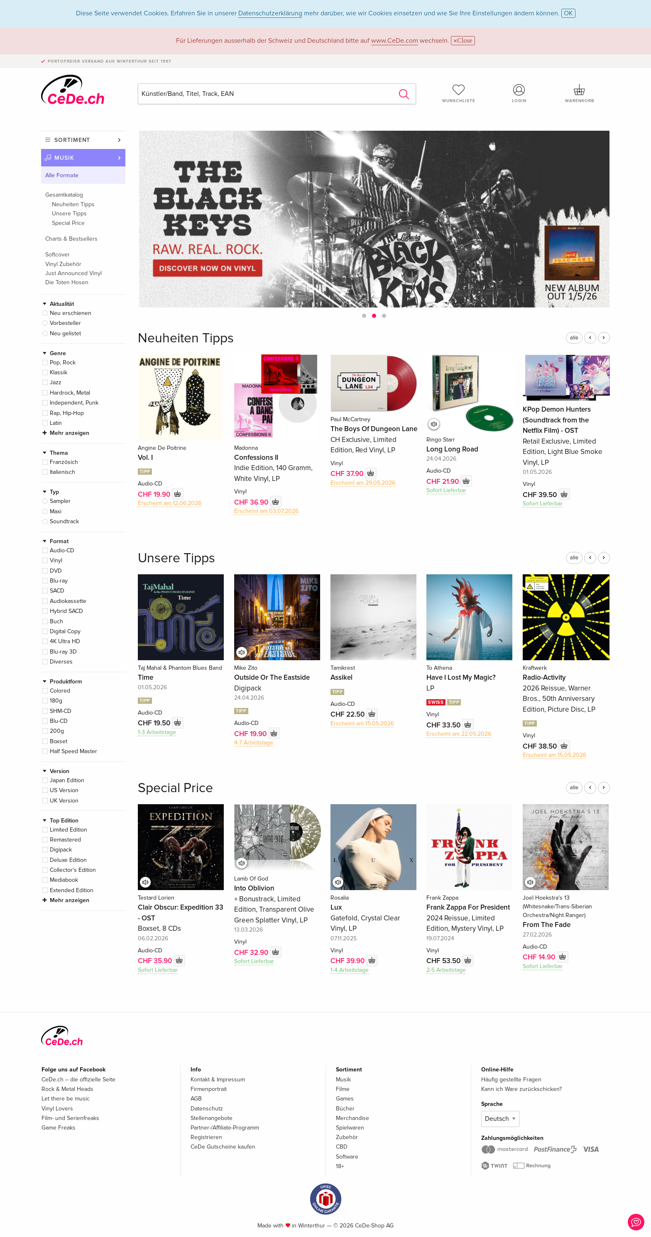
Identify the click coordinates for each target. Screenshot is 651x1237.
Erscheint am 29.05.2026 (362, 482)
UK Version (64, 800)
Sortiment (72, 140)
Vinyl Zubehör (63, 264)
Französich (64, 462)
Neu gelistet (65, 333)
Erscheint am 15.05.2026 (362, 723)
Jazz (55, 382)
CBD (342, 1146)
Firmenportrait (209, 1089)
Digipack (61, 849)
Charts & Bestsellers (71, 238)
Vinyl (56, 560)
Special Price (68, 223)
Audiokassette (68, 601)
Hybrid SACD (66, 611)
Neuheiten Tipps (73, 204)
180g (56, 700)
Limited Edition (68, 829)
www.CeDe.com (394, 41)
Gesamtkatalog (64, 194)
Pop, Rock (63, 362)
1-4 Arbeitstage (349, 969)
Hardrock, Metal (70, 392)
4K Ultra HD (65, 641)
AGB (196, 1098)
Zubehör (347, 1137)
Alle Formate (61, 175)
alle (574, 337)
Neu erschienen (70, 313)
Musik (64, 157)
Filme (343, 1089)
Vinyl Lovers (57, 1108)
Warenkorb (579, 93)
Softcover (57, 254)
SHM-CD (60, 711)
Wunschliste (458, 93)
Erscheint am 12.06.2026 (169, 503)
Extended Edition (71, 890)
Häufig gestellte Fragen (511, 1079)
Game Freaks (59, 1127)
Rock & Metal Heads (67, 1089)
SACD (57, 590)
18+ (340, 1166)
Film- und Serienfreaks (70, 1118)
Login (519, 93)
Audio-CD (62, 550)
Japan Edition (67, 780)
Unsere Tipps (69, 213)
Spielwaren (350, 1127)
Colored (60, 690)
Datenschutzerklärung (270, 13)
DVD (56, 570)
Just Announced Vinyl (73, 273)
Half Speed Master (73, 751)
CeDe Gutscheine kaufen (223, 1146)
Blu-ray (59, 580)
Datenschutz (207, 1108)
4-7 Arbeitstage (253, 742)
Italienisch (62, 472)
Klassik (58, 372)
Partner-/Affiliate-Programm (225, 1127)
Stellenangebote (211, 1118)
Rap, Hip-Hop (67, 413)
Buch (56, 621)
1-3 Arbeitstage (157, 732)
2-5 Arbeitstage (446, 969)
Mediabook (64, 879)
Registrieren (206, 1137)
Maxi (55, 511)
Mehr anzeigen (69, 433)
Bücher (345, 1108)
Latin (56, 423)
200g (57, 730)
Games (345, 1098)
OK (568, 13)
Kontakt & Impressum (218, 1079)
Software (347, 1156)
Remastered (65, 839)
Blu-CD (59, 721)
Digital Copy (65, 631)
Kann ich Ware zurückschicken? (521, 1089)
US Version (64, 790)
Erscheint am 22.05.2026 (458, 733)
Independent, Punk (74, 402)
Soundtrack (64, 521)
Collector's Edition (73, 869)
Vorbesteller (65, 323)
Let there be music (66, 1098)
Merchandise (352, 1118)
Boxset (58, 741)
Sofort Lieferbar (446, 490)
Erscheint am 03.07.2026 (266, 511)
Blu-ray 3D (63, 651)
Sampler (60, 501)
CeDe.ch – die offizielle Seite (78, 1079)
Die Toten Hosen (66, 282)
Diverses (61, 661)
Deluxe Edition (68, 860)
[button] (364, 316)
